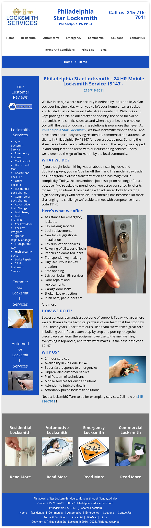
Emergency (73, 38)
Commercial (96, 38)
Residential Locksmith (20, 430)
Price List (87, 49)
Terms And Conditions (59, 49)
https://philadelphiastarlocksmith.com (90, 503)
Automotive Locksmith (57, 430)
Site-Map (92, 517)
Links (104, 517)
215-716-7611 (136, 14)
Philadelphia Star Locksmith (64, 130)
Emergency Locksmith (94, 430)
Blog (104, 49)
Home (10, 38)
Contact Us (137, 38)
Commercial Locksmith (131, 430)
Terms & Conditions (56, 517)
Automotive (51, 38)
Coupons (117, 38)
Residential (29, 38)
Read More (20, 476)
